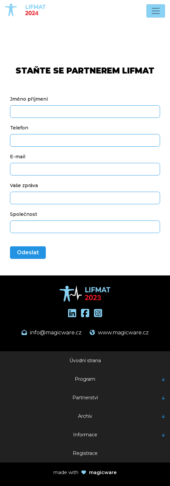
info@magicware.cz (52, 332)
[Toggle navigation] (155, 11)
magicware (103, 472)
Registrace (85, 453)
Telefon (19, 128)
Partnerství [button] (85, 398)
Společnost (23, 214)
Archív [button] (85, 416)
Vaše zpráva (24, 185)
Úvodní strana (85, 361)
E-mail (17, 157)
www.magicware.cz (119, 332)
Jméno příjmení (29, 99)
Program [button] (85, 379)
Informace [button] (85, 435)
